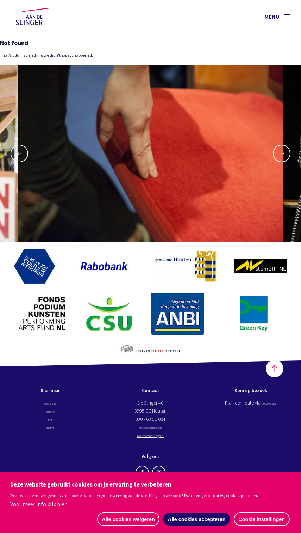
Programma (50, 406)
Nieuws (50, 431)
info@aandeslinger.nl (150, 431)
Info (50, 423)
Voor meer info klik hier (38, 503)
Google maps (269, 406)
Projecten (50, 415)
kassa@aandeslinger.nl (150, 439)
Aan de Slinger (39, 16)
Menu (277, 16)
